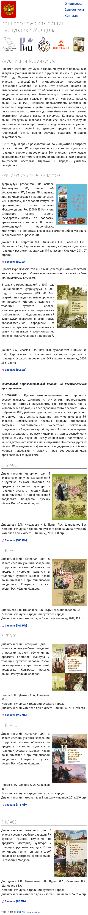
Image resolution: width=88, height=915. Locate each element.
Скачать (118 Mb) (16, 804)
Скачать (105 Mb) (16, 540)
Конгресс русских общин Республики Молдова (33, 26)
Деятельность (75, 10)
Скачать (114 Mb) (16, 715)
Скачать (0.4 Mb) (15, 262)
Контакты (72, 16)
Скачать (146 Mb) (16, 625)
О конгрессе (73, 4)
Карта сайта (33, 912)
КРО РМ (20, 912)
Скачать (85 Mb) (15, 901)
